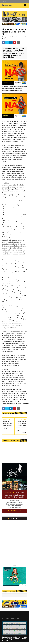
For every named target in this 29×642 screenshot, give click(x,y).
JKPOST (4, 38)
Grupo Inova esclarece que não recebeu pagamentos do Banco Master (14, 639)
